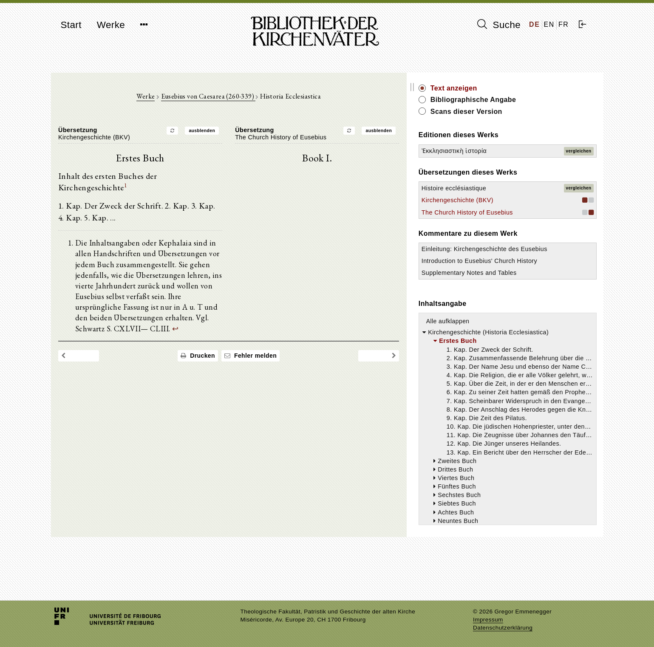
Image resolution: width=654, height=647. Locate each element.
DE (534, 24)
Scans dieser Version (525, 111)
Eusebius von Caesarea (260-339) (237, 98)
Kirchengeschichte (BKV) (516, 200)
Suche (499, 24)
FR (563, 24)
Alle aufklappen (507, 364)
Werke (111, 25)
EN (549, 24)
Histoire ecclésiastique (513, 188)
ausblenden (231, 132)
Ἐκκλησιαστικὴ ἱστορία (513, 150)
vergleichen (579, 151)
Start (71, 25)
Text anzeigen (513, 88)
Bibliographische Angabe (532, 99)
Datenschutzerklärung (502, 627)
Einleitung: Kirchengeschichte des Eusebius (513, 266)
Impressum (488, 619)
